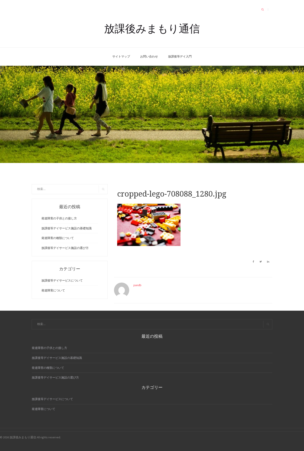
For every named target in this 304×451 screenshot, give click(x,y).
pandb (137, 285)
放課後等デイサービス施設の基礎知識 (66, 228)
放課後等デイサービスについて (62, 280)
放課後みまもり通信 (152, 28)
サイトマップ (121, 56)
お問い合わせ (149, 56)
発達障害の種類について (57, 238)
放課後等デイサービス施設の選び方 (65, 248)
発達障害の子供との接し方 (59, 218)
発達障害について (53, 290)
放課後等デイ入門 (180, 56)
